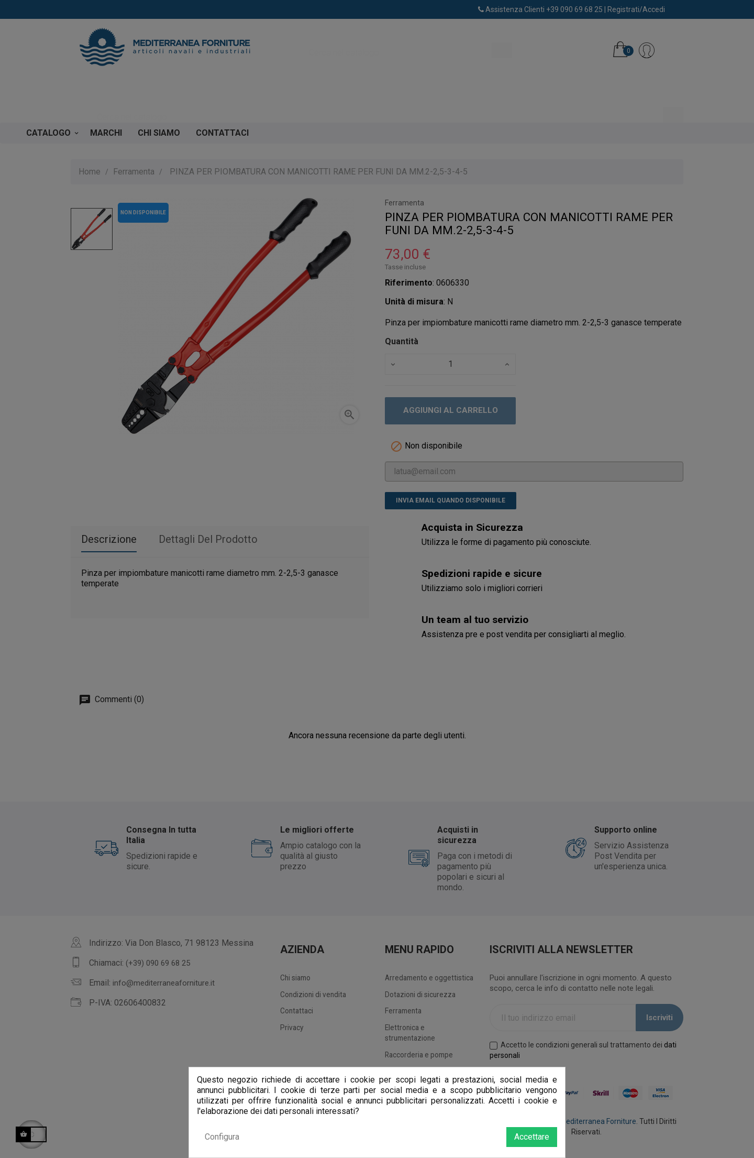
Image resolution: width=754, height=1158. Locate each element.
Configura (222, 1137)
